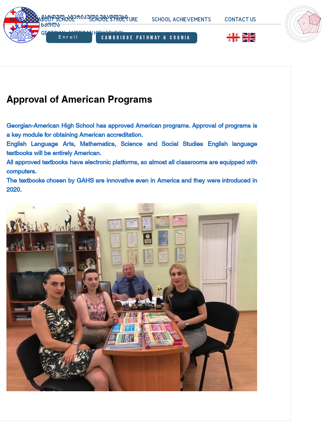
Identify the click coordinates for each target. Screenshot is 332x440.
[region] (304, 28)
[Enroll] (69, 37)
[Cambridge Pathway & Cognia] (146, 37)
